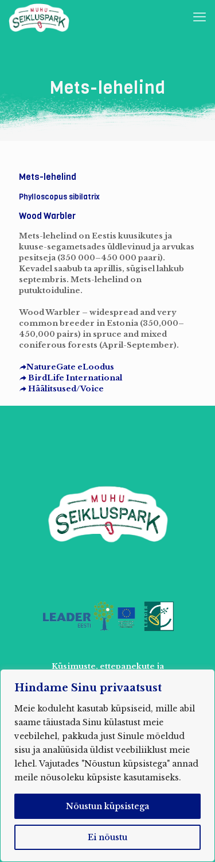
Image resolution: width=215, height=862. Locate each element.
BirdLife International (70, 378)
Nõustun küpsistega (107, 806)
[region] (107, 765)
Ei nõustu (107, 837)
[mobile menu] (199, 17)
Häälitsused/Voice (61, 389)
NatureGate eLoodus (66, 367)
